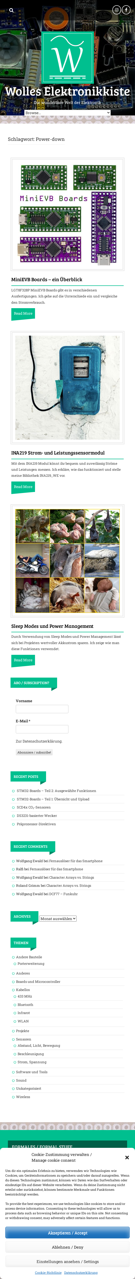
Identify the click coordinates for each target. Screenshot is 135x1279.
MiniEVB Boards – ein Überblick (46, 280)
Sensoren (23, 1039)
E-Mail (23, 720)
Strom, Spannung (32, 1062)
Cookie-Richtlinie (48, 1272)
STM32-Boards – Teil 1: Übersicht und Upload (53, 799)
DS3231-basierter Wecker (37, 815)
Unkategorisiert (28, 1088)
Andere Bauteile (29, 957)
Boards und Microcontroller (38, 981)
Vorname (24, 700)
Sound (21, 1080)
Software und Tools (31, 1072)
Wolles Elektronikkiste (67, 90)
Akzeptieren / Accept (67, 1232)
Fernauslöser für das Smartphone (76, 861)
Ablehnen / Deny (67, 1247)
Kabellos (23, 989)
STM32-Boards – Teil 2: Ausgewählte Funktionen (56, 790)
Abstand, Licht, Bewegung (39, 1045)
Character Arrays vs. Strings (71, 877)
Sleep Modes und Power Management (52, 626)
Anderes (23, 973)
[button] (127, 1157)
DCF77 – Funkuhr (63, 894)
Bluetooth (25, 1004)
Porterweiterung (31, 963)
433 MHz (25, 996)
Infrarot (24, 1012)
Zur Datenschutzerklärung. (39, 741)
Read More (23, 313)
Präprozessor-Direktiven (36, 824)
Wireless (23, 1096)
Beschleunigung (31, 1053)
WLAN (23, 1021)
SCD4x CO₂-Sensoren (34, 807)
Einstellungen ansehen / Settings (68, 1261)
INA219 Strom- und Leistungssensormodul (58, 453)
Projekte (22, 1030)
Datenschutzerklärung (81, 1272)
